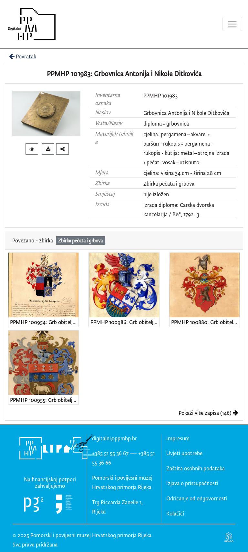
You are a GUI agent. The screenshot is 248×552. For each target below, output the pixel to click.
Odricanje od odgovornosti (196, 498)
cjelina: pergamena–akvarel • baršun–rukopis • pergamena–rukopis (178, 143)
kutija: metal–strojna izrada (197, 153)
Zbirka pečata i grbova (168, 183)
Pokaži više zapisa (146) (208, 412)
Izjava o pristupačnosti (192, 483)
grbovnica (177, 123)
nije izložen (156, 194)
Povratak (22, 56)
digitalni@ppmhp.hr (114, 438)
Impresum (178, 438)
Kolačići (175, 513)
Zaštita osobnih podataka (195, 468)
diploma (152, 123)
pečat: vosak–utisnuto (173, 162)
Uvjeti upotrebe (184, 453)
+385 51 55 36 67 (110, 453)
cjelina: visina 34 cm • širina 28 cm (182, 173)
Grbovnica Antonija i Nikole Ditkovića (186, 113)
